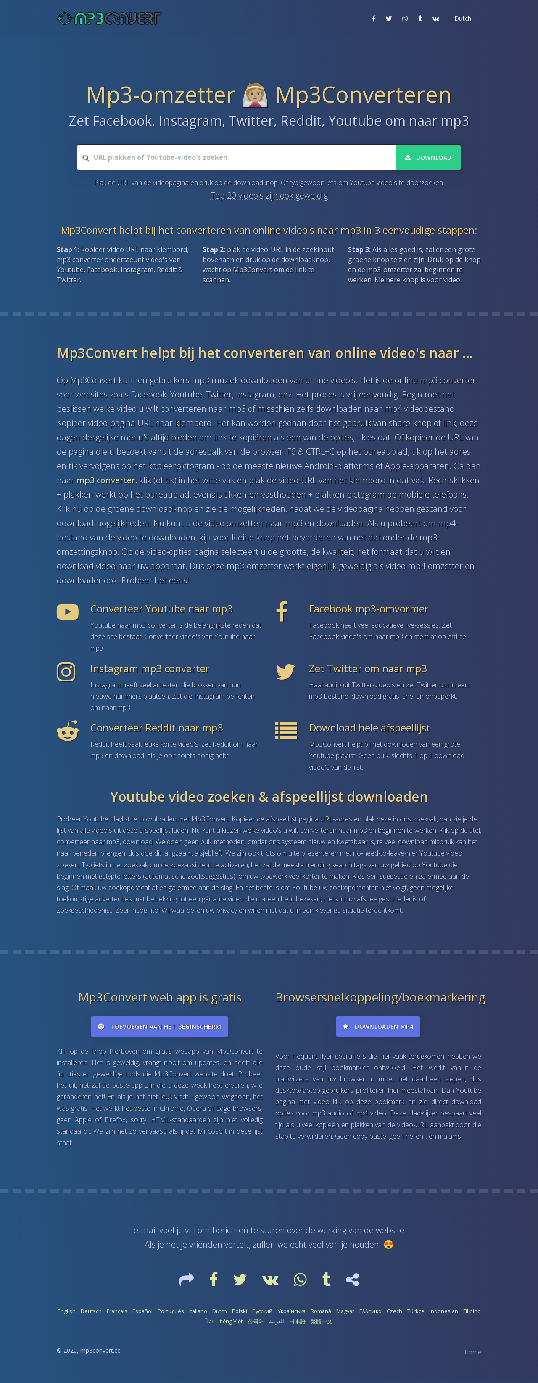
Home (472, 1357)
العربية (276, 1326)
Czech (394, 1315)
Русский (262, 1315)
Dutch (219, 1315)
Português (171, 1315)
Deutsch (91, 1315)
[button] (462, 18)
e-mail (145, 1235)
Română (321, 1315)
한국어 (256, 1326)
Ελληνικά (370, 1315)
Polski (239, 1315)
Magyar (345, 1315)
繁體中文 (321, 1326)
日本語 (297, 1326)
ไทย (210, 1326)
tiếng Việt (231, 1326)
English (67, 1315)
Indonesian (444, 1315)
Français (117, 1315)
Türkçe (416, 1315)
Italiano (198, 1315)
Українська (291, 1315)
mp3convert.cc (100, 1355)
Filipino (472, 1315)
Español (142, 1315)
